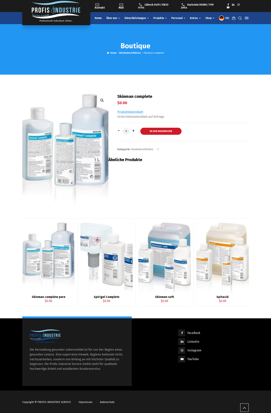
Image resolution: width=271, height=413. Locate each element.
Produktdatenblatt (130, 112)
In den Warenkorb (161, 131)
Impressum (85, 402)
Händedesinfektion (130, 53)
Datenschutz (107, 402)
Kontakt (100, 7)
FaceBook (193, 333)
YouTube (193, 359)
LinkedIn (193, 341)
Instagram (194, 350)
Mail (121, 7)
